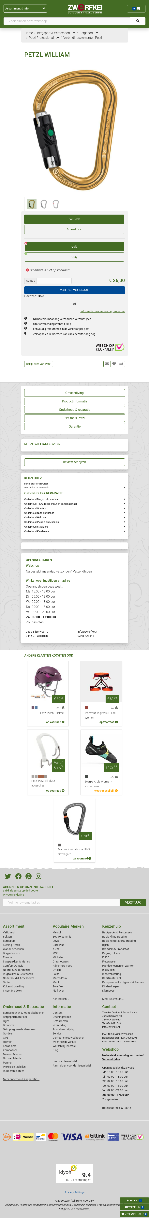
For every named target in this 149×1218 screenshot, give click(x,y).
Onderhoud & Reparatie (23, 1006)
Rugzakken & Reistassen (18, 974)
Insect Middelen (12, 990)
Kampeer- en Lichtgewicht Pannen (123, 982)
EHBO (106, 957)
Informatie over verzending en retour (103, 311)
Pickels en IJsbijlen (14, 1066)
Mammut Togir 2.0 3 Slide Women (100, 715)
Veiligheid (9, 932)
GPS (5, 1037)
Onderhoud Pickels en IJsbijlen (41, 522)
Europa (7, 957)
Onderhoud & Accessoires (18, 978)
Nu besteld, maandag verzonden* (62, 319)
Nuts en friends (12, 1058)
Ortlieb (57, 969)
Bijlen (105, 944)
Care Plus (58, 944)
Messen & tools (12, 1054)
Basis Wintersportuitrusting (119, 940)
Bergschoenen (12, 953)
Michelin (58, 957)
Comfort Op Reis (13, 965)
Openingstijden (62, 1016)
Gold (51, 245)
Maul (56, 982)
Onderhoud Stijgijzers (36, 526)
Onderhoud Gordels (35, 508)
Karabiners (9, 1046)
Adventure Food (62, 965)
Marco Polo (60, 978)
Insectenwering (111, 974)
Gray (51, 255)
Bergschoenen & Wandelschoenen (23, 1012)
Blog (55, 1050)
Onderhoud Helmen (35, 517)
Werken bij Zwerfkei (64, 1046)
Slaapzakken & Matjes (16, 961)
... (73, 33)
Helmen (7, 1041)
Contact (58, 1012)
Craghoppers (61, 961)
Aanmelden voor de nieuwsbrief (72, 1065)
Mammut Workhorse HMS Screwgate (74, 852)
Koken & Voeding (13, 986)
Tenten (7, 982)
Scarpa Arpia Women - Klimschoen (98, 784)
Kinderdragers (111, 986)
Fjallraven (59, 990)
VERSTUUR (133, 902)
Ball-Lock (74, 219)
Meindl (57, 932)
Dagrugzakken (111, 953)
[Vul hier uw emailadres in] (61, 902)
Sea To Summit (62, 936)
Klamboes (108, 990)
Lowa (56, 940)
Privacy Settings (74, 1192)
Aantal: (30, 280)
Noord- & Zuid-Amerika (17, 969)
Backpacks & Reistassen (117, 932)
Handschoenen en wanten (118, 965)
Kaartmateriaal (111, 978)
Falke (56, 974)
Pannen (7, 1062)
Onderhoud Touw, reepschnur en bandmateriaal (50, 503)
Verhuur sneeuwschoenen (68, 1037)
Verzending (60, 1025)
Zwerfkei (58, 986)
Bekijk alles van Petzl (38, 363)
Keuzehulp (111, 926)
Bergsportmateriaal (15, 1016)
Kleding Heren (11, 944)
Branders (8, 1025)
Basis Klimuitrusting (114, 936)
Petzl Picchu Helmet (52, 713)
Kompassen (10, 1050)
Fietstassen (109, 961)
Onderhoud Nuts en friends (39, 512)
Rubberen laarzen (13, 1070)
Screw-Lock (74, 229)
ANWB (57, 949)
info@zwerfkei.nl (88, 631)
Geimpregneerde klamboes (19, 1029)
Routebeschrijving (64, 1029)
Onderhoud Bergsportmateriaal (41, 499)
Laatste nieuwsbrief (65, 1061)
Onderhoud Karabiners (36, 531)
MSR (55, 953)
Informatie (62, 1006)
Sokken (7, 936)
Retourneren (60, 1021)
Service (57, 1033)
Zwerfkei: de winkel (64, 1041)
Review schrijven (74, 462)
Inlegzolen (108, 969)
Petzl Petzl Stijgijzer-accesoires (43, 783)
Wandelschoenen (13, 949)
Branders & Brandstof (115, 949)
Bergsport (9, 940)
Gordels (7, 1033)
